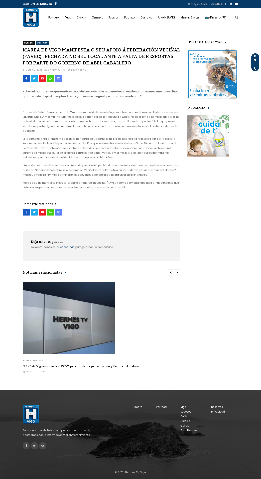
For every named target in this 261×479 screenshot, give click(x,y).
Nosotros (217, 407)
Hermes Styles (190, 17)
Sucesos (113, 17)
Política (129, 17)
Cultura (146, 17)
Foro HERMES (166, 17)
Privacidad (218, 412)
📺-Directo (213, 17)
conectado (67, 247)
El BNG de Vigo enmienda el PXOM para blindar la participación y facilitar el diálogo (81, 366)
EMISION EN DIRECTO (37, 3)
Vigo (68, 17)
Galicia (81, 17)
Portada (54, 17)
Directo (137, 407)
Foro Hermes (188, 430)
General (97, 17)
